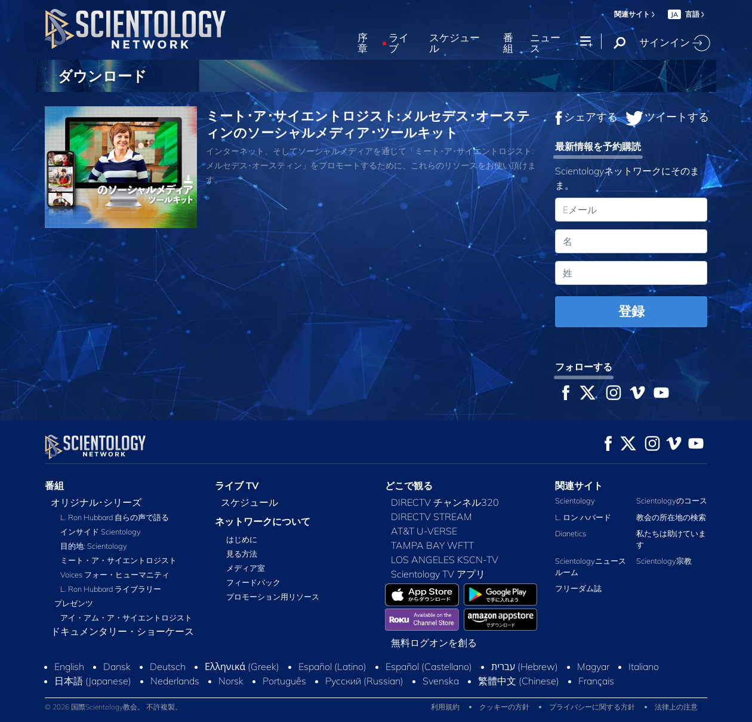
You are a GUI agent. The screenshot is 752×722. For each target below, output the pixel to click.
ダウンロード (102, 76)
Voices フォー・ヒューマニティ (114, 574)
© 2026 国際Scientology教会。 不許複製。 (113, 706)
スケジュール (454, 43)
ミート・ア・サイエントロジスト (118, 560)
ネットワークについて (262, 521)
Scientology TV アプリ (438, 574)
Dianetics (570, 533)
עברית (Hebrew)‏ (524, 666)
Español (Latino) (332, 666)
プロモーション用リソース (272, 596)
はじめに (241, 539)
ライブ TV (237, 485)
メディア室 (245, 568)
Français (596, 681)
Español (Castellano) (429, 666)
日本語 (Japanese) (92, 681)
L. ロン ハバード (583, 517)
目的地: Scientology (93, 546)
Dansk (117, 666)
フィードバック (253, 582)
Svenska (441, 681)
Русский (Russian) (364, 681)
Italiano (643, 666)
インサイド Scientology (100, 531)
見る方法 (241, 553)
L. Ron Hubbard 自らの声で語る (114, 517)
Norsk (231, 681)
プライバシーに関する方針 (592, 706)
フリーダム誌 (578, 588)
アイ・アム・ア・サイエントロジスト (126, 617)
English (69, 666)
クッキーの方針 (504, 706)
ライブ (399, 43)
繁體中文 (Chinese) (518, 681)
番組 (508, 43)
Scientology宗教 (664, 561)
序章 (362, 43)
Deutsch (168, 666)
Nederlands (174, 681)
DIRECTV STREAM (431, 517)
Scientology (575, 500)
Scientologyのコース (671, 500)
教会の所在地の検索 (671, 517)
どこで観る (409, 485)
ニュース (545, 43)
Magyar (593, 666)
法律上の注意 (676, 706)
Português (284, 681)
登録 (631, 310)
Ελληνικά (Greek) (242, 666)
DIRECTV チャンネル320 (445, 502)
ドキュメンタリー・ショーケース (122, 631)
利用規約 (445, 706)
